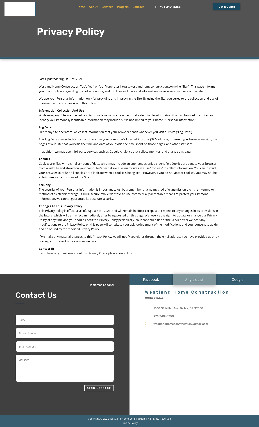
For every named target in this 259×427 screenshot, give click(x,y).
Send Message (99, 388)
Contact (138, 7)
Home (80, 7)
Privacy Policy (130, 423)
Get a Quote (227, 6)
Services (107, 7)
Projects (123, 7)
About (93, 7)
